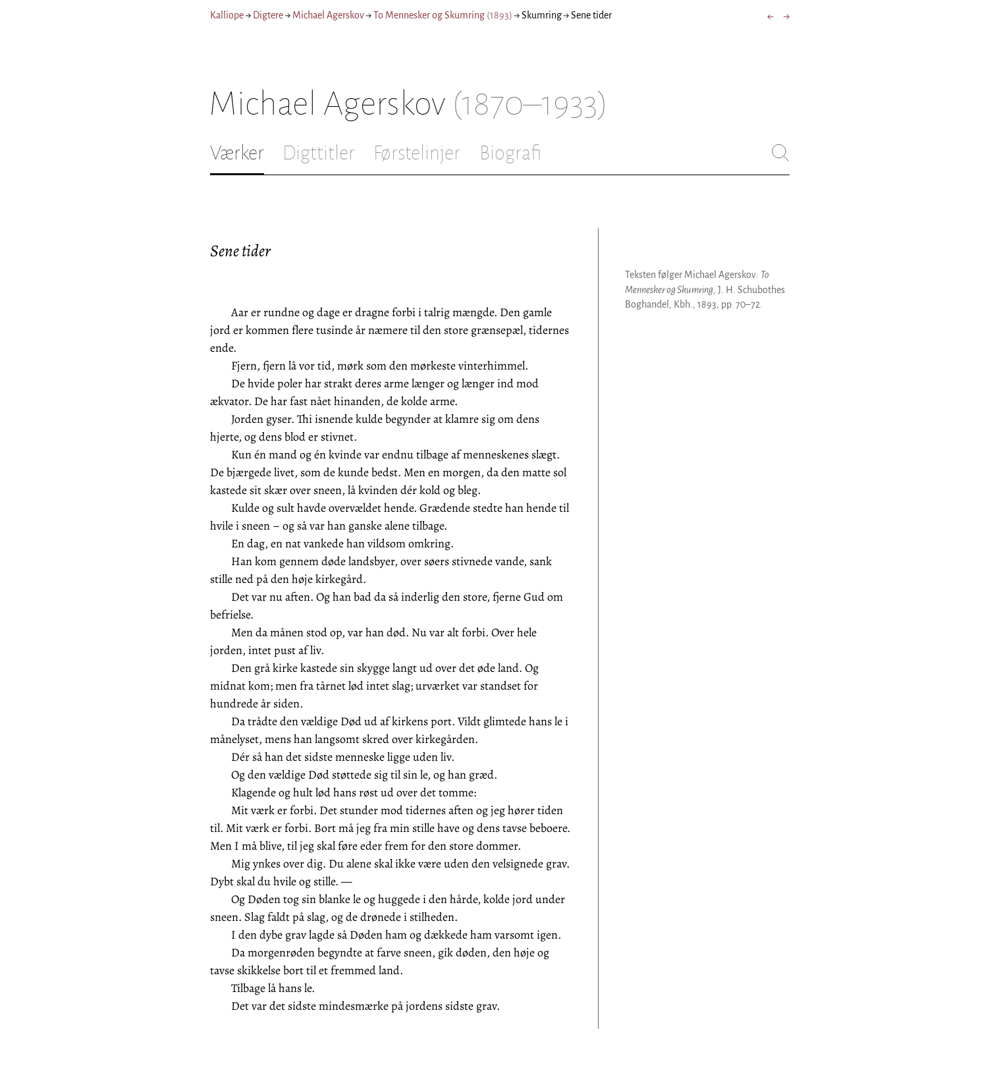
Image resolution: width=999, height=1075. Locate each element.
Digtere (268, 15)
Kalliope (227, 15)
